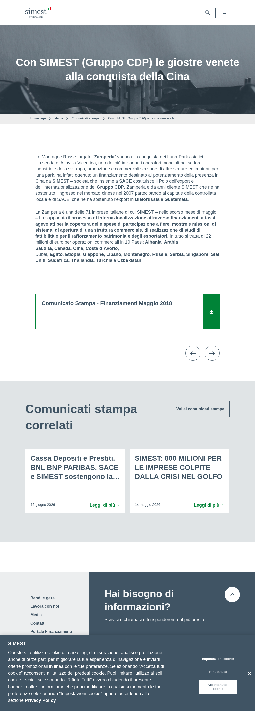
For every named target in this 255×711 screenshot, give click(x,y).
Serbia (177, 254)
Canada (62, 248)
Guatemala (176, 199)
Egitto (55, 254)
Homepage (38, 118)
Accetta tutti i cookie (217, 687)
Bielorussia (148, 199)
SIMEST (60, 181)
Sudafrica (58, 260)
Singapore (197, 254)
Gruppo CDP (110, 187)
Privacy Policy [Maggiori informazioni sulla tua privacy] (40, 700)
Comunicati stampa (85, 118)
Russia (159, 254)
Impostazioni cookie (218, 659)
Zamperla (104, 156)
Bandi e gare (42, 598)
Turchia (104, 260)
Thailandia (82, 260)
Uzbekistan (129, 260)
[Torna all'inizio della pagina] (232, 594)
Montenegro (137, 254)
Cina (78, 248)
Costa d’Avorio (102, 248)
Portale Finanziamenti (51, 631)
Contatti (37, 623)
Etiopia (72, 254)
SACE (125, 181)
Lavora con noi (44, 606)
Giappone (93, 254)
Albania (152, 242)
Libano (113, 254)
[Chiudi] (249, 673)
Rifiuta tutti (218, 672)
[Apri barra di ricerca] (207, 12)
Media (58, 118)
